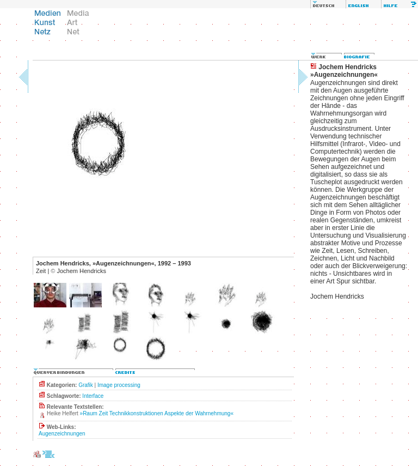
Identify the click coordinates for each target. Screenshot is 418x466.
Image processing (118, 385)
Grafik (85, 385)
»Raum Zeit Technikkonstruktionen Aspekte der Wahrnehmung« (156, 413)
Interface (92, 396)
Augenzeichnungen (62, 434)
